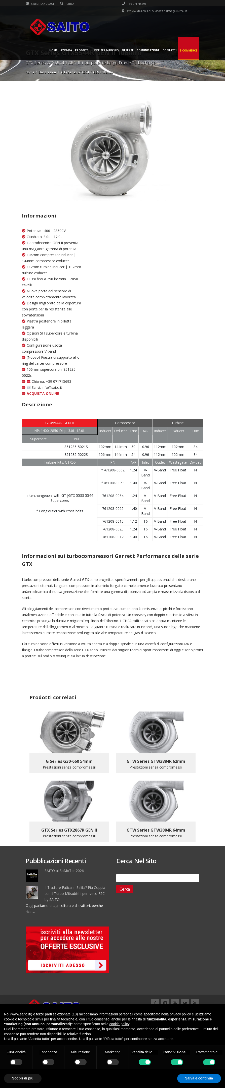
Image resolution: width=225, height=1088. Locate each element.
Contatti (169, 50)
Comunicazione (148, 50)
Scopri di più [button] (22, 1078)
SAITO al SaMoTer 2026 (64, 870)
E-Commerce (188, 50)
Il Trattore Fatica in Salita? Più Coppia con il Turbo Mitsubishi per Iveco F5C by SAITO (75, 893)
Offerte (128, 50)
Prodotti (82, 50)
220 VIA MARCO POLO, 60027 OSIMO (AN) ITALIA (155, 11)
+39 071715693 (134, 4)
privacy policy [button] (180, 1014)
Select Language (40, 4)
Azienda (66, 50)
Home (53, 50)
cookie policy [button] (119, 1024)
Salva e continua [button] (199, 1078)
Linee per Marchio (105, 50)
